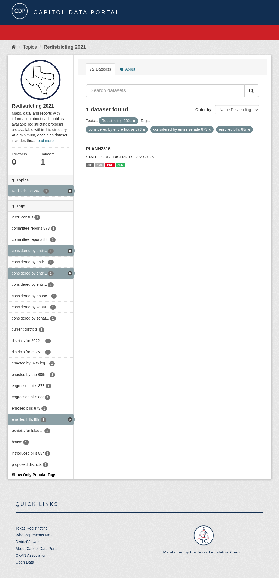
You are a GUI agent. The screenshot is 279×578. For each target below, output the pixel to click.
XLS (120, 164)
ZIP (89, 164)
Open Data (25, 562)
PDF (110, 164)
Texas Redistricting (32, 528)
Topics (30, 47)
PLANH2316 (98, 149)
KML (99, 164)
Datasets (100, 69)
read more (45, 140)
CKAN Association (31, 555)
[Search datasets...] (165, 90)
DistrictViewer (27, 542)
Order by (203, 110)
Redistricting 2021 (65, 47)
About (127, 69)
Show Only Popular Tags (34, 475)
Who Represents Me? (34, 535)
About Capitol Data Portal (37, 548)
